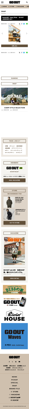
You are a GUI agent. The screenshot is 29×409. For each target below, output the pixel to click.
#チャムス (12, 146)
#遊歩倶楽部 (19, 146)
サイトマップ (20, 369)
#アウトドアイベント (17, 148)
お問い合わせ (12, 365)
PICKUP (14, 380)
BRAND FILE (14, 389)
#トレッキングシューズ (16, 150)
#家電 (6, 146)
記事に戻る (14, 46)
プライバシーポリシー (17, 367)
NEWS (14, 377)
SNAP (14, 386)
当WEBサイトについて (10, 369)
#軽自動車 (7, 148)
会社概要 (5, 365)
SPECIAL (14, 383)
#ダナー (7, 150)
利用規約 (8, 367)
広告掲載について (21, 365)
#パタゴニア (19, 152)
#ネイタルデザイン (9, 152)
